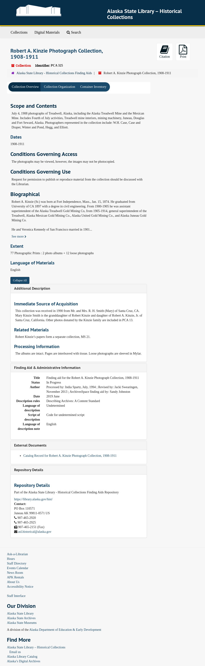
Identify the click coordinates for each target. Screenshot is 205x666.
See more (19, 236)
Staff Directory (16, 563)
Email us (15, 652)
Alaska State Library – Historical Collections (36, 647)
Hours (11, 559)
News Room (15, 572)
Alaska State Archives (21, 618)
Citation (164, 51)
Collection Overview (25, 87)
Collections (19, 32)
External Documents (30, 445)
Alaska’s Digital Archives (23, 661)
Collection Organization (59, 87)
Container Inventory (93, 87)
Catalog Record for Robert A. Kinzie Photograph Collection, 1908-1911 (70, 455)
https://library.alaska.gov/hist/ (33, 499)
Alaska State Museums (22, 623)
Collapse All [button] (20, 280)
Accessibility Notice (20, 586)
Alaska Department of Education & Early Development (65, 629)
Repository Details (28, 469)
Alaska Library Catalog (22, 656)
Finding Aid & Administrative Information (47, 367)
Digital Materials (47, 32)
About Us (13, 582)
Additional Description (32, 288)
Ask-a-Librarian (17, 554)
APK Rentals (15, 577)
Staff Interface (16, 596)
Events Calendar (17, 568)
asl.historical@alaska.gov (35, 531)
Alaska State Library (20, 613)
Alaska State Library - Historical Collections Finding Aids (54, 73)
